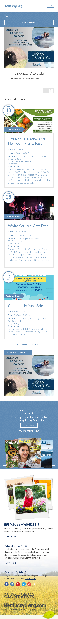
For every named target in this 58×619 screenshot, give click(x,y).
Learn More (10, 536)
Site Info (25, 609)
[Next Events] (34, 344)
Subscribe (29, 425)
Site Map (33, 609)
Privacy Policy (16, 609)
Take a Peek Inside (29, 431)
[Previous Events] (22, 344)
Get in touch (30, 578)
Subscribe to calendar (17, 352)
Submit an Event (29, 22)
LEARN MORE (10, 563)
